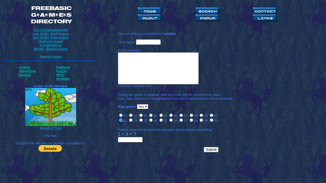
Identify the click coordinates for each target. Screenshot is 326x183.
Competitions (51, 45)
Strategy (63, 79)
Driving (25, 75)
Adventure (27, 71)
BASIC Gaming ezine (50, 49)
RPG (60, 75)
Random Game (51, 41)
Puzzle (61, 71)
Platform (63, 67)
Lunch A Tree (50, 128)
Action (24, 67)
